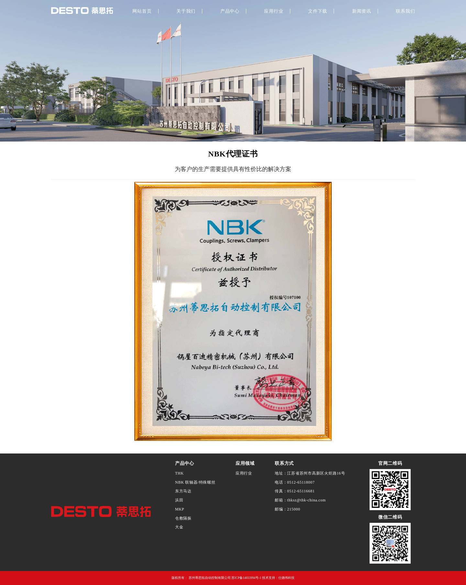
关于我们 (185, 11)
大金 (179, 527)
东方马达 (183, 491)
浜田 (179, 500)
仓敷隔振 (183, 518)
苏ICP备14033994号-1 (246, 577)
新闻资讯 (361, 11)
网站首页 (141, 11)
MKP (179, 509)
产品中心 (229, 11)
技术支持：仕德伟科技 (278, 577)
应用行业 (273, 11)
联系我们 (405, 11)
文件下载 (317, 11)
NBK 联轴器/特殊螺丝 (195, 482)
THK (179, 473)
